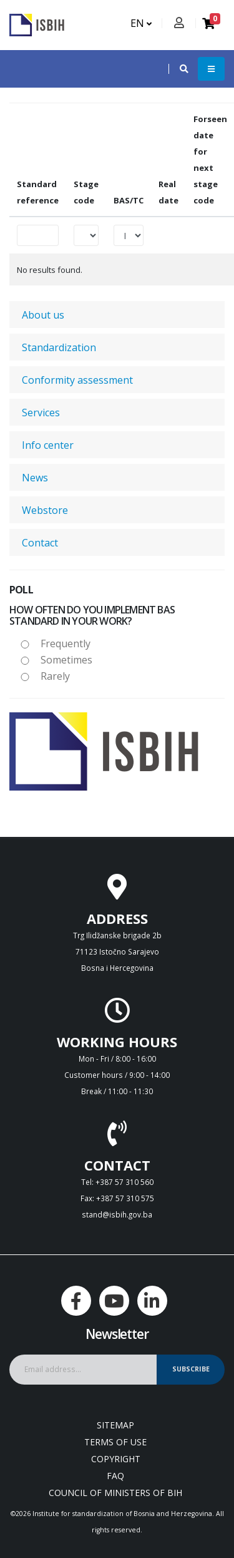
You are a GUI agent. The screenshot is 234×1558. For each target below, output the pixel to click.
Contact (40, 543)
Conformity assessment (77, 380)
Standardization (59, 347)
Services (41, 412)
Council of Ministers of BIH (115, 1493)
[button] (177, 69)
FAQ (115, 1476)
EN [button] (141, 23)
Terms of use (115, 1442)
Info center (48, 445)
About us (43, 315)
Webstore (45, 510)
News (35, 477)
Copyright (115, 1459)
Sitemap (115, 1425)
